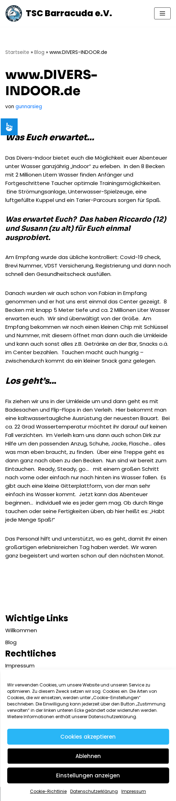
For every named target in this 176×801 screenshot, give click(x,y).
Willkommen (21, 630)
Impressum (133, 791)
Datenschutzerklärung (94, 791)
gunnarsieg (29, 106)
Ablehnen (88, 756)
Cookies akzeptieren (88, 736)
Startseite (17, 52)
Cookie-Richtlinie (48, 791)
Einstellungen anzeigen (88, 775)
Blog (39, 52)
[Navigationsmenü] (162, 13)
